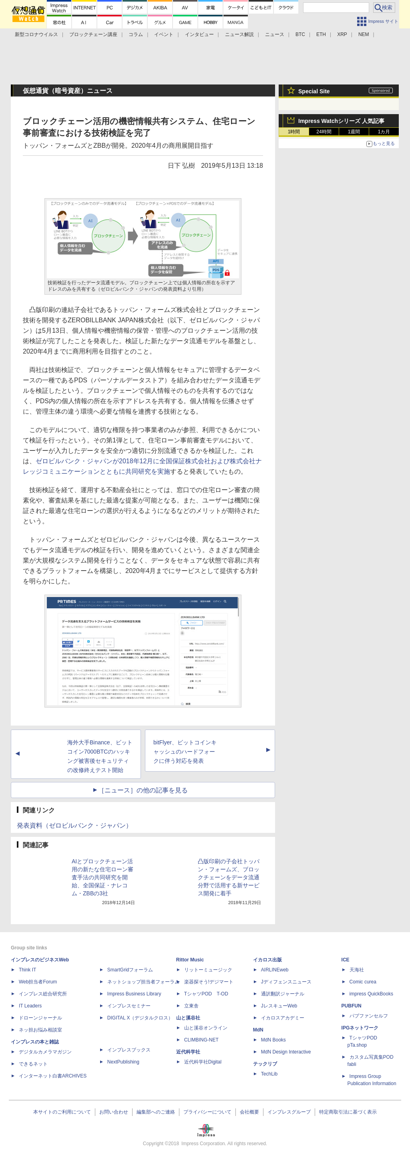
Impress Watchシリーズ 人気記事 (341, 121)
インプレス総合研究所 (43, 994)
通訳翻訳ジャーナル (282, 994)
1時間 (294, 132)
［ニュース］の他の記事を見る (143, 790)
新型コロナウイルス (36, 34)
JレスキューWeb (279, 1006)
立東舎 (191, 1006)
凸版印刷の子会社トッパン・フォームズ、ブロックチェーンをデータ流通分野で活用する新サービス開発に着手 (228, 877)
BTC (300, 34)
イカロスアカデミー (282, 1018)
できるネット (33, 1064)
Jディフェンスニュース (286, 982)
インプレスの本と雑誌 (35, 1042)
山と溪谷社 (188, 1018)
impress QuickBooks (371, 994)
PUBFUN (352, 1006)
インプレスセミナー (129, 1006)
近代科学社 (188, 1052)
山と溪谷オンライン (205, 1028)
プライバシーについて (207, 1112)
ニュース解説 (239, 34)
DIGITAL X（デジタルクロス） (140, 1018)
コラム (136, 34)
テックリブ (265, 1064)
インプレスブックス (129, 1050)
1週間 (354, 132)
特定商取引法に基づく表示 (348, 1112)
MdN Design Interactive (286, 1052)
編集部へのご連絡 (156, 1112)
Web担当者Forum (38, 982)
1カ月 (384, 132)
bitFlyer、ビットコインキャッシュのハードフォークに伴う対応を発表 (185, 751)
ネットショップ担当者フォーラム (143, 982)
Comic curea (363, 982)
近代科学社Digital (202, 1062)
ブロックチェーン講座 (93, 34)
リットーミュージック (208, 970)
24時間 (323, 132)
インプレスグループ (289, 1112)
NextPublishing (123, 1062)
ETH (321, 34)
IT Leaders (30, 1006)
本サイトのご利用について (62, 1112)
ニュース (274, 34)
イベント (163, 34)
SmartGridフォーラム (130, 970)
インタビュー (199, 34)
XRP (342, 34)
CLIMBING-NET (201, 1040)
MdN (258, 1030)
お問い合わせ (113, 1112)
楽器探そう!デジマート (208, 982)
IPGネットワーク (360, 1028)
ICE (346, 960)
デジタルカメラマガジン (45, 1052)
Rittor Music (190, 960)
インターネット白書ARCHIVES (52, 1076)
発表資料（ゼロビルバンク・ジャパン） (74, 825)
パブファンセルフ (369, 1016)
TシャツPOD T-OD (206, 994)
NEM (363, 34)
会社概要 (249, 1112)
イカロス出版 (267, 960)
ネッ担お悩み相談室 (40, 1030)
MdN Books (273, 1040)
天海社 (357, 970)
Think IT (27, 970)
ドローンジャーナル (40, 1018)
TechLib (269, 1074)
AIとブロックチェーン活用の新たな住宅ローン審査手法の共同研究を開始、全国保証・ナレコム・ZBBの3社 (102, 877)
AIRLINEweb (275, 970)
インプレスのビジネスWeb (40, 960)
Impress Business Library (134, 994)
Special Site (314, 91)
